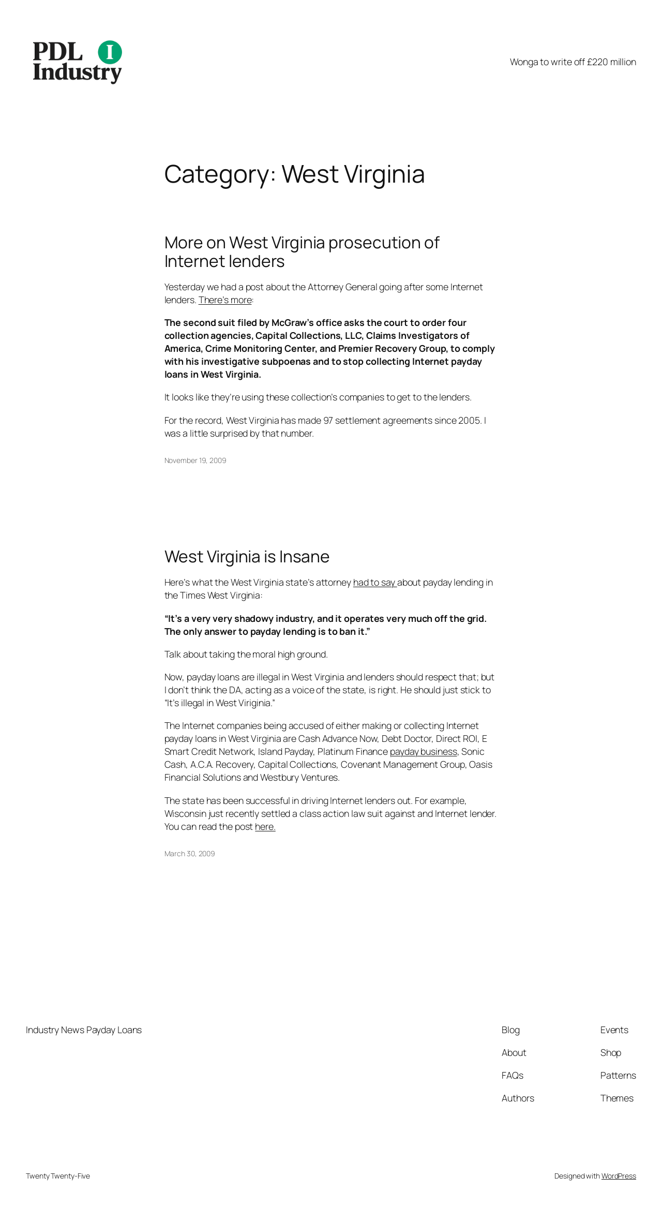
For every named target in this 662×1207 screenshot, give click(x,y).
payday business (423, 751)
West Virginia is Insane (247, 556)
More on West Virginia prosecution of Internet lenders (302, 251)
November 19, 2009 (195, 460)
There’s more (225, 299)
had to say (375, 582)
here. (265, 826)
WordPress (618, 1176)
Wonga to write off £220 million (573, 61)
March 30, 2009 (190, 853)
